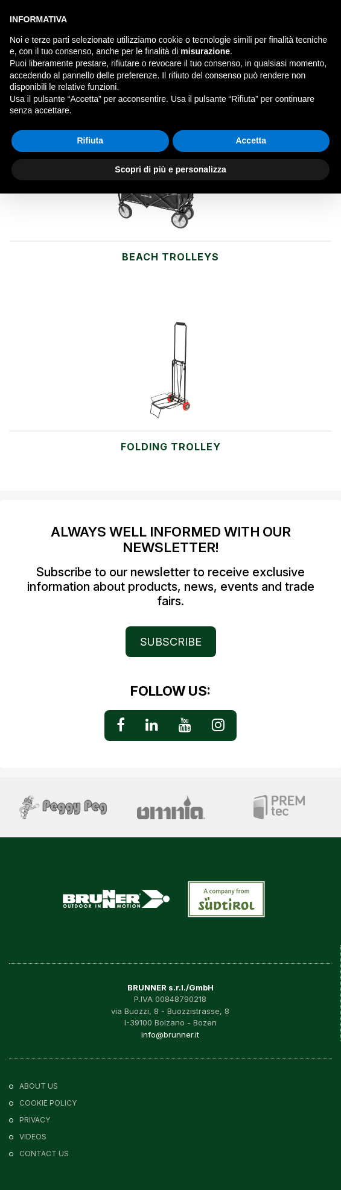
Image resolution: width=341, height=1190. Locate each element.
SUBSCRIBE (171, 641)
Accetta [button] (250, 140)
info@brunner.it (170, 1034)
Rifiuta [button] (90, 140)
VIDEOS (32, 1136)
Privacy (34, 1119)
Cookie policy (48, 1102)
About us (38, 1086)
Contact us (44, 1153)
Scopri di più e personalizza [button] (170, 169)
